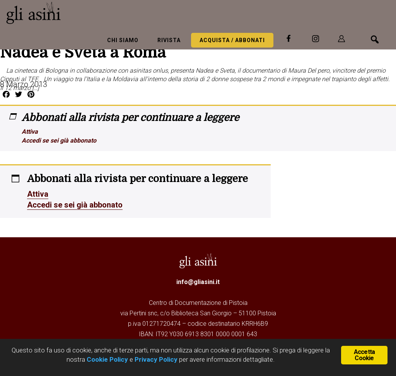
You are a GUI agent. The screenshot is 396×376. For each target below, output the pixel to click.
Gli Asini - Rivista (64, 12)
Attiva (30, 131)
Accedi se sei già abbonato (59, 140)
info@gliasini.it (198, 282)
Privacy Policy (156, 359)
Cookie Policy (106, 359)
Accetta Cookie (364, 355)
